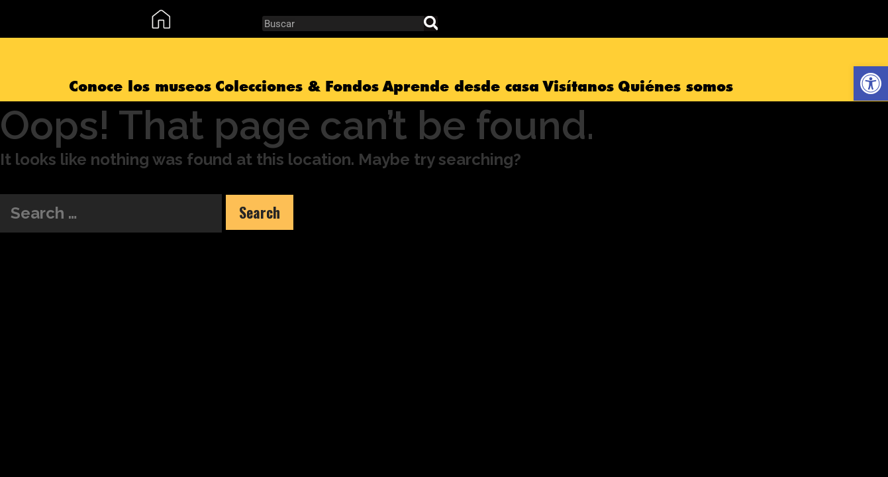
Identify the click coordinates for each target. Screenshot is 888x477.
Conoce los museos (140, 86)
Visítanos (578, 86)
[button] (871, 83)
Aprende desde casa (461, 86)
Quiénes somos (675, 86)
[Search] (430, 23)
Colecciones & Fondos (297, 86)
